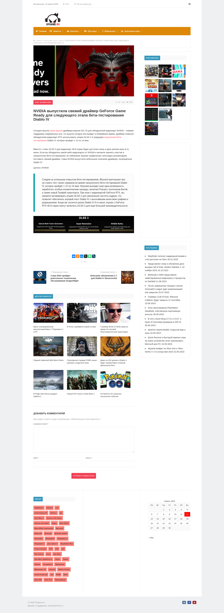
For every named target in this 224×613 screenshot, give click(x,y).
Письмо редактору (82, 4)
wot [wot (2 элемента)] (51, 574)
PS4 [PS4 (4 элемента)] (56, 549)
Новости (58, 31)
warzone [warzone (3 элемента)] (52, 569)
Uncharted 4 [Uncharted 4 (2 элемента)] (47, 564)
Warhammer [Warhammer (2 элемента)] (59, 564)
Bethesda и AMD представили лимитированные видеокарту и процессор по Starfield (161, 278)
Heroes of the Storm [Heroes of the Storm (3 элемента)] (54, 518)
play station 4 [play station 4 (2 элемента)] (52, 543)
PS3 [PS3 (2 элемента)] (50, 549)
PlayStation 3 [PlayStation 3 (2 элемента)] (62, 538)
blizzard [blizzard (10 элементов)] (49, 508)
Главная (43, 31)
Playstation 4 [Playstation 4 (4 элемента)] (39, 543)
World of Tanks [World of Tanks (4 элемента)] (63, 569)
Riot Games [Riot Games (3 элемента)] (39, 554)
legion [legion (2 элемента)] (54, 523)
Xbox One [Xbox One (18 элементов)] (48, 579)
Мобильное (112, 31)
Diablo (62, 40)
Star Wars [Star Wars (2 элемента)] (57, 554)
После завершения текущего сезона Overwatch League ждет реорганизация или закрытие (164, 289)
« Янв (151, 537)
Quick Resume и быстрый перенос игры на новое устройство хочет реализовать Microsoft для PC (163, 340)
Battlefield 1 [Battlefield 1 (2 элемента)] (39, 508)
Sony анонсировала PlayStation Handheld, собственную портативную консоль (163, 310)
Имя (35, 458)
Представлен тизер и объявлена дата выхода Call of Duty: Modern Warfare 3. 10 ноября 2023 (165, 267)
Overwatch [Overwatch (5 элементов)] (39, 538)
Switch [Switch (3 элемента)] (65, 559)
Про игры (94, 31)
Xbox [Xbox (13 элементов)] (65, 574)
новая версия (56, 130)
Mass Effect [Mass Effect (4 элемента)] (64, 523)
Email (89, 458)
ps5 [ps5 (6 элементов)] (63, 549)
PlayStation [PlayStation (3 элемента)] (50, 538)
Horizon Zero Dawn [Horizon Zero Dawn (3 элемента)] (42, 523)
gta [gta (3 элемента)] (61, 513)
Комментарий (40, 424)
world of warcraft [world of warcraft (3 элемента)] (41, 574)
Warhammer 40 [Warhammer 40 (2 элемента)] (40, 569)
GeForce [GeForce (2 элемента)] (53, 513)
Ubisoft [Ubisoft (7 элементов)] (37, 564)
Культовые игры (136, 31)
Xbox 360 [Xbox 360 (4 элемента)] (38, 579)
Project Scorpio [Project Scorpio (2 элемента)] (40, 549)
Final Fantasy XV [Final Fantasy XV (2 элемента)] (41, 513)
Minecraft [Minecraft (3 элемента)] (38, 533)
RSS (66, 4)
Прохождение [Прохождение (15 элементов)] (60, 579)
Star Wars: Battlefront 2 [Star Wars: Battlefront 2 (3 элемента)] (43, 559)
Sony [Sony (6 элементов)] (48, 554)
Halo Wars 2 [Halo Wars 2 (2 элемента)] (39, 518)
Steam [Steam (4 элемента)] (57, 559)
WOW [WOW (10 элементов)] (58, 574)
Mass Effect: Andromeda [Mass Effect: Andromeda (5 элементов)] (44, 528)
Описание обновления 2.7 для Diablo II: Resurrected (103, 276)
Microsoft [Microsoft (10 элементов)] (59, 528)
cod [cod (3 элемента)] (57, 508)
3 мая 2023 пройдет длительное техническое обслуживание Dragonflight (65, 278)
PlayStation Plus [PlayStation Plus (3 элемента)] (67, 543)
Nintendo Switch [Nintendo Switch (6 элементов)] (61, 533)
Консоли (75, 31)
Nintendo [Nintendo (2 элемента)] (48, 533)
